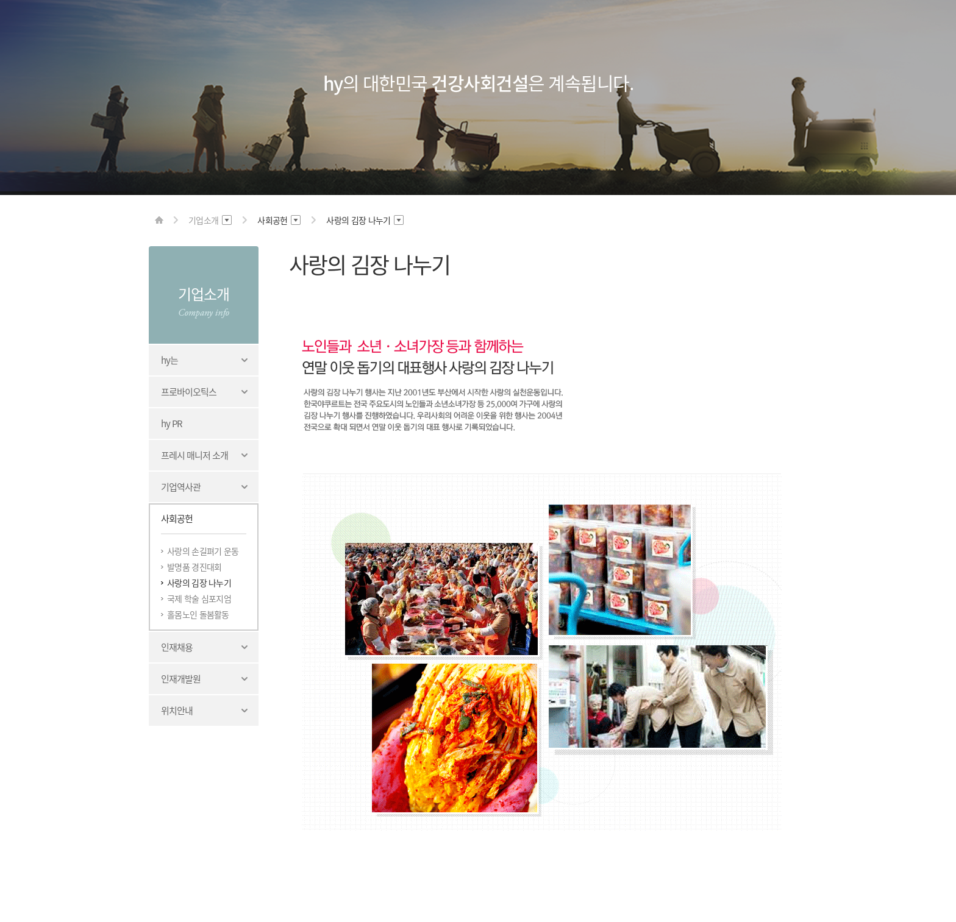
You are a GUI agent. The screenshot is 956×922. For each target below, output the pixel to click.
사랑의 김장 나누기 (199, 582)
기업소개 (203, 294)
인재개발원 (181, 679)
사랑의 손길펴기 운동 (202, 551)
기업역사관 (181, 487)
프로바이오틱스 (188, 392)
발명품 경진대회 (194, 567)
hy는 (169, 360)
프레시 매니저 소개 (194, 455)
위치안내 (177, 710)
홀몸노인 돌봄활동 (198, 614)
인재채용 (177, 647)
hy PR (171, 423)
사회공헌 (177, 518)
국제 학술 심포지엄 (199, 598)
